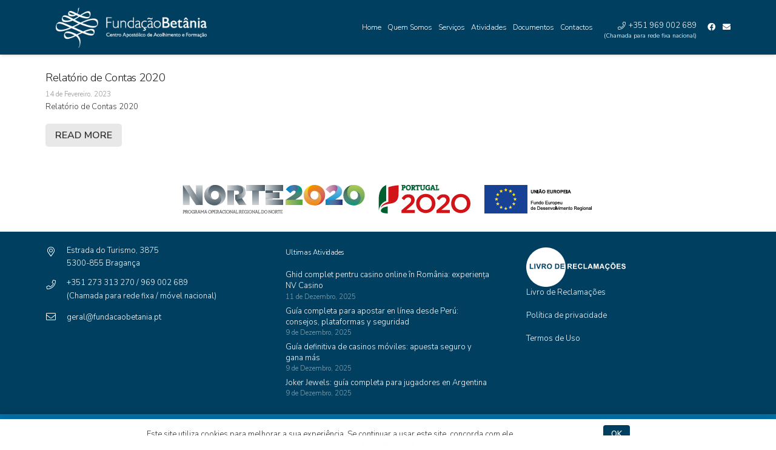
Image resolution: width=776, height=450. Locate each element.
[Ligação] (128, 27)
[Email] (727, 27)
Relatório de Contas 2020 (105, 77)
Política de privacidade (566, 315)
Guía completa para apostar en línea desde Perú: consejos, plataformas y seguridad (372, 316)
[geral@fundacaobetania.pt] (56, 317)
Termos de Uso (553, 338)
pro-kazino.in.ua (388, 443)
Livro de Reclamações (566, 292)
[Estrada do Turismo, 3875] (56, 252)
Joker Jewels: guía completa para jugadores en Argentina (386, 382)
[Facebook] (711, 27)
